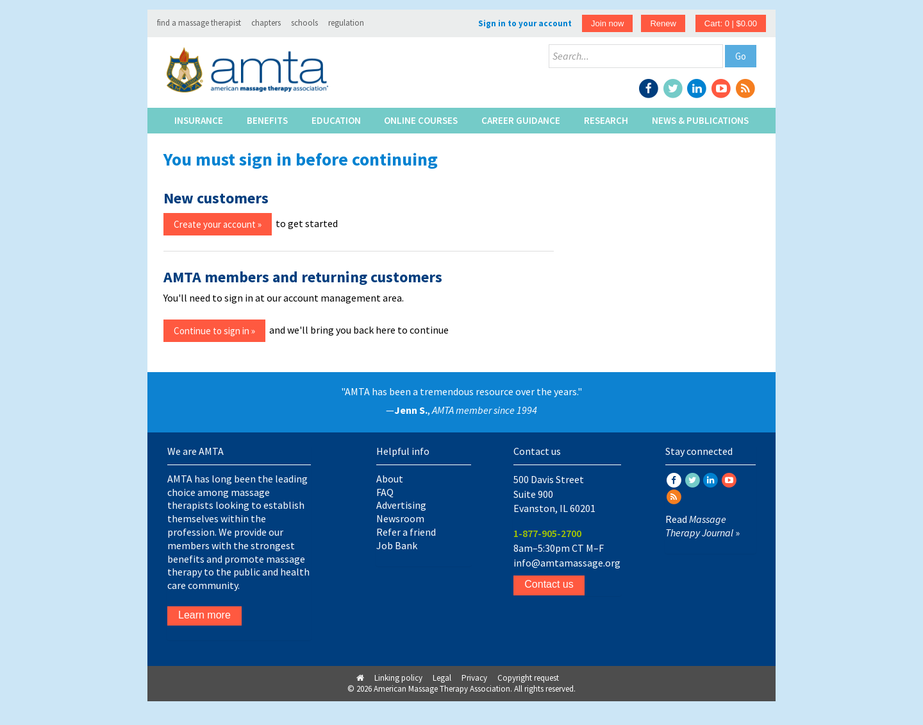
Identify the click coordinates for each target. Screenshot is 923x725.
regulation (346, 22)
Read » (702, 526)
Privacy (474, 677)
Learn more (204, 615)
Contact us (548, 584)
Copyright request (528, 677)
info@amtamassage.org (566, 562)
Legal (442, 677)
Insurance (198, 120)
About (389, 478)
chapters (266, 22)
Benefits (267, 120)
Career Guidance (520, 120)
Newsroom (400, 518)
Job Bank (396, 545)
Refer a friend (406, 531)
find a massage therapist (199, 22)
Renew (663, 23)
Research (606, 120)
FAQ (385, 492)
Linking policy (398, 677)
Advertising (401, 505)
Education (336, 120)
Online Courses (421, 120)
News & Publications (700, 120)
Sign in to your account (525, 23)
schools (304, 22)
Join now (607, 23)
